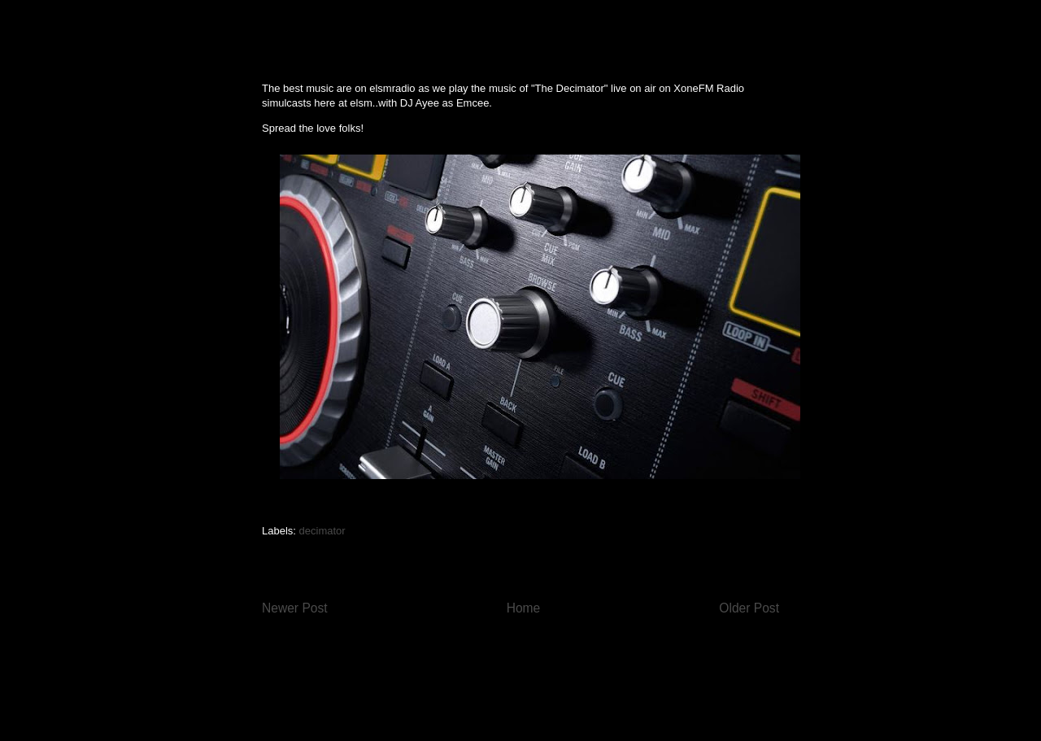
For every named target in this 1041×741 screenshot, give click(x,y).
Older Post (749, 608)
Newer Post (295, 608)
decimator (322, 531)
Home (524, 608)
